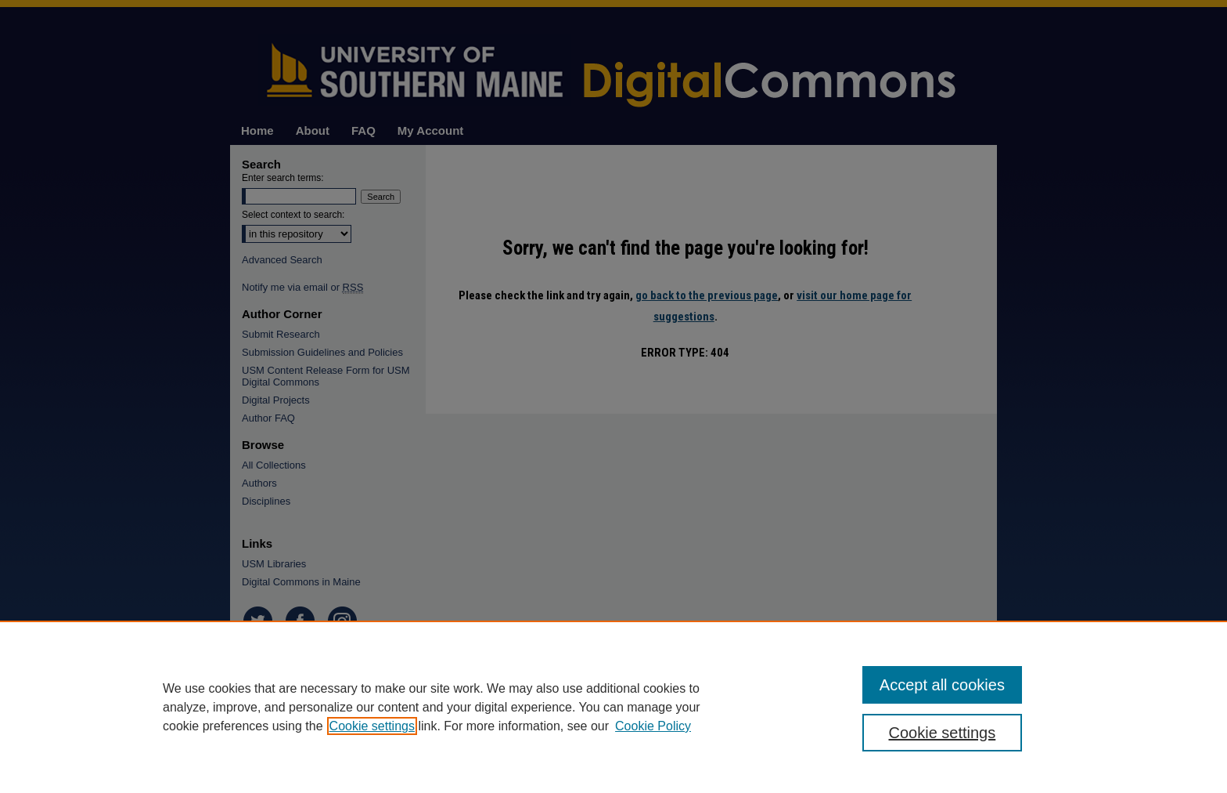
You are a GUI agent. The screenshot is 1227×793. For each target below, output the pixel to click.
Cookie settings (372, 726)
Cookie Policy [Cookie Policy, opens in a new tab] (653, 726)
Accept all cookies (942, 684)
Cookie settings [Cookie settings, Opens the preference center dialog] (942, 732)
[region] (613, 707)
